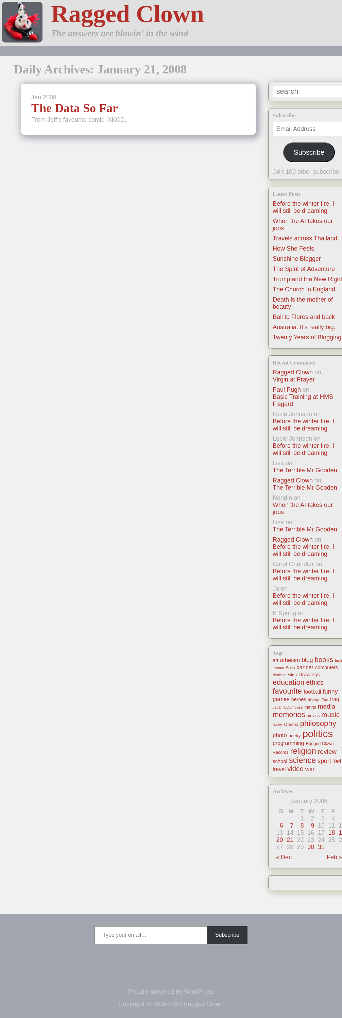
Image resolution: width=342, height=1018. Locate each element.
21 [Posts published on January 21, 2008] (290, 839)
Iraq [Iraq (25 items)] (334, 699)
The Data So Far (74, 108)
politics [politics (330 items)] (318, 733)
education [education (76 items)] (289, 682)
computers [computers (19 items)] (326, 667)
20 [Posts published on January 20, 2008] (279, 839)
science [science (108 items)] (302, 760)
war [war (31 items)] (309, 769)
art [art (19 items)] (275, 660)
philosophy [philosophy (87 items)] (318, 723)
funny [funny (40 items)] (330, 691)
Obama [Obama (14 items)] (291, 724)
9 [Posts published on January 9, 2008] (312, 825)
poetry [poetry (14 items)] (295, 735)
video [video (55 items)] (295, 769)
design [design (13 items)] (290, 675)
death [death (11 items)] (278, 675)
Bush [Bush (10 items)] (290, 668)
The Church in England (304, 289)
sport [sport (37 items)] (324, 761)
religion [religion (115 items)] (303, 751)
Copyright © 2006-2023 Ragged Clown (170, 1004)
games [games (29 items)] (281, 699)
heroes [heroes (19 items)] (298, 699)
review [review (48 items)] (327, 751)
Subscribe (309, 152)
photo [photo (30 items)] (280, 735)
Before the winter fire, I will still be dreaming (303, 207)
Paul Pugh (287, 389)
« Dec (284, 857)
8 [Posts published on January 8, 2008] (302, 825)
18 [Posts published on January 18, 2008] (331, 832)
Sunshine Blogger (297, 258)
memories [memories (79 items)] (289, 714)
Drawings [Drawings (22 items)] (309, 674)
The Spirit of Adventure (304, 269)
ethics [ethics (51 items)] (315, 682)
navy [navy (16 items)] (277, 724)
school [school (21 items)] (280, 761)
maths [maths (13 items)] (310, 707)
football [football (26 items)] (312, 692)
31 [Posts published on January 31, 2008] (321, 847)
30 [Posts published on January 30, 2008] (310, 847)
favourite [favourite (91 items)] (287, 691)
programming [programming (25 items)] (288, 743)
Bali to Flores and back (304, 316)
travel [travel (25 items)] (279, 769)
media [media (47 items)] (327, 706)
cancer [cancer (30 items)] (304, 667)
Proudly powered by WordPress (171, 991)
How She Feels (293, 248)
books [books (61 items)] (324, 659)
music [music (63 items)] (330, 714)
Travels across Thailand (305, 238)
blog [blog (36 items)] (307, 660)
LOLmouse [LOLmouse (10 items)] (293, 707)
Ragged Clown (127, 14)
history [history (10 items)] (313, 700)
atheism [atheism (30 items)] (290, 660)
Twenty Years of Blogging (307, 337)
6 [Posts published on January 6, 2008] (281, 825)
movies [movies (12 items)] (313, 715)
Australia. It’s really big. (304, 327)
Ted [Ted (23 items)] (337, 761)
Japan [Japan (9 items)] (278, 707)
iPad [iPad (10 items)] (324, 700)
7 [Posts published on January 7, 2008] (291, 825)
